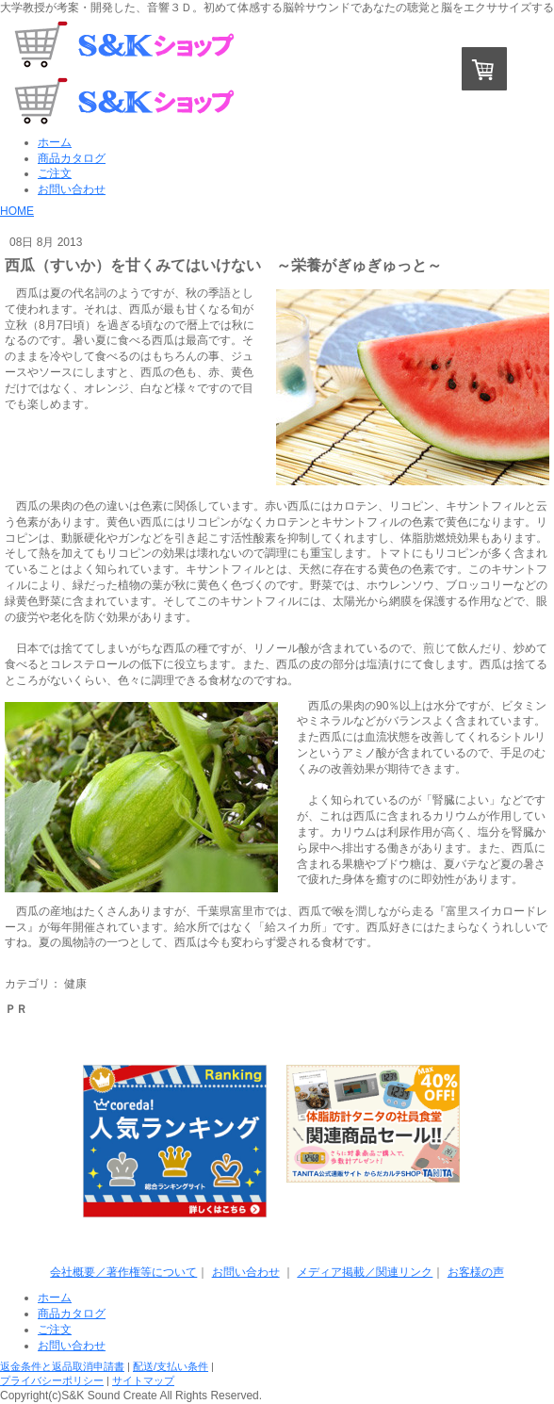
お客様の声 (476, 1272)
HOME (17, 211)
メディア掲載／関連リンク (364, 1272)
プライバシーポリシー (52, 1380)
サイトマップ (143, 1380)
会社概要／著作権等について (123, 1272)
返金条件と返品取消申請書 (62, 1366)
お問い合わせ (246, 1272)
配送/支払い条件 (170, 1366)
